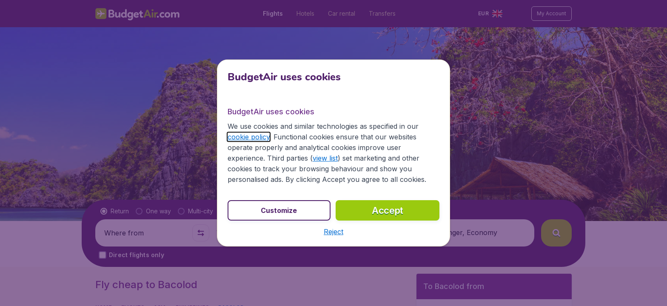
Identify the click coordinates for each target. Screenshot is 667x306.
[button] (333, 231)
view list (325, 158)
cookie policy (249, 137)
